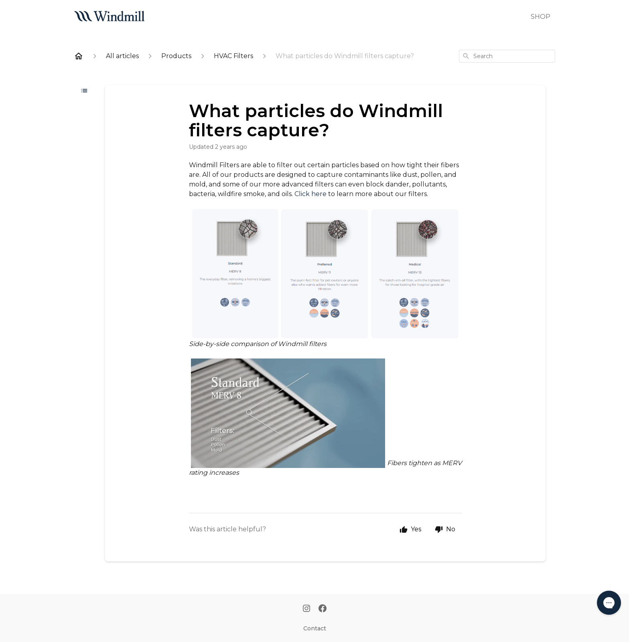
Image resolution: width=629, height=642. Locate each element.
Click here (310, 194)
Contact (314, 628)
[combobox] (507, 56)
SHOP (540, 16)
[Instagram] (306, 609)
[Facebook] (322, 609)
